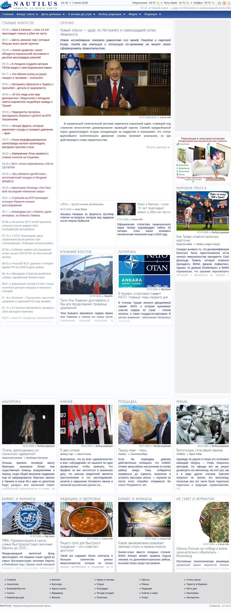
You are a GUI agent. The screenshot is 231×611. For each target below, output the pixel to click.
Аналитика (13, 584)
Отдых (100, 584)
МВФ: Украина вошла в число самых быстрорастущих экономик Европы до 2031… (27, 544)
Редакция (147, 588)
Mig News (166, 289)
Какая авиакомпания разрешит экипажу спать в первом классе (142, 544)
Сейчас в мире (150, 593)
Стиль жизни (193, 579)
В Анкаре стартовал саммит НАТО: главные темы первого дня (143, 295)
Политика (102, 597)
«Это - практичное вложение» (82, 204)
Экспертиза (192, 597)
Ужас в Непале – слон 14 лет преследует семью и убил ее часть (153, 208)
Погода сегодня (105, 593)
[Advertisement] (203, 75)
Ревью (145, 584)
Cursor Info (165, 117)
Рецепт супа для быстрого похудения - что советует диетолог (80, 546)
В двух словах (69, 450)
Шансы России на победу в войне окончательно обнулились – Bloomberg (201, 552)
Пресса (146, 579)
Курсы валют (59, 588)
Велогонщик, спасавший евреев (199, 450)
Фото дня (191, 588)
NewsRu (108, 296)
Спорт (145, 597)
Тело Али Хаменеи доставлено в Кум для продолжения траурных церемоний (84, 303)
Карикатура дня (15, 597)
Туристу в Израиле (196, 584)
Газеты (11, 593)
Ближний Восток (16, 588)
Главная (11, 579)
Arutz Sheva (81, 209)
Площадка (102, 588)
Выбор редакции (220, 232)
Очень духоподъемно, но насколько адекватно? (20, 452)
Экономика (192, 593)
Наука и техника (105, 579)
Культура (57, 584)
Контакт (56, 579)
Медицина (57, 593)
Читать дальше (156, 147)
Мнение (56, 597)
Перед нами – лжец (132, 450)
